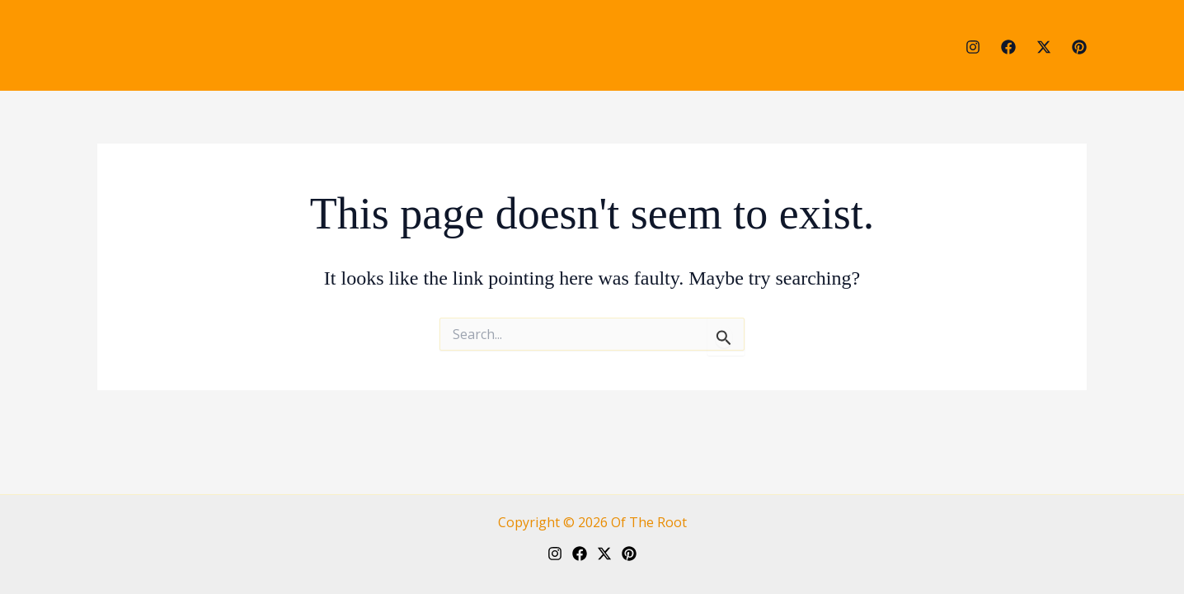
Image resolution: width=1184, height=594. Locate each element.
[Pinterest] (1079, 47)
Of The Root (649, 522)
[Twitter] (1043, 47)
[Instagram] (973, 47)
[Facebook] (1008, 47)
